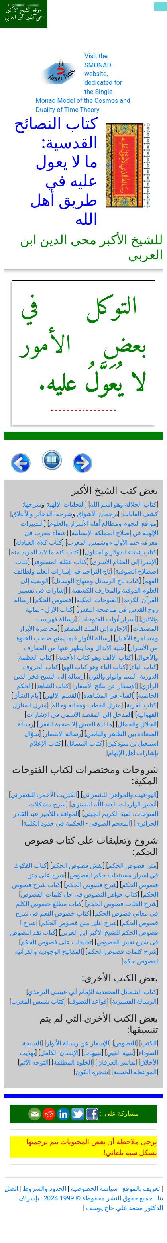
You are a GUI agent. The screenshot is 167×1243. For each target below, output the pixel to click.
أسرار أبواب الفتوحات (108, 619)
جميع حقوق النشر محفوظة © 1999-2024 (98, 1198)
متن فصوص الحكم (132, 865)
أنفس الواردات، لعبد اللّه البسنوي (114, 804)
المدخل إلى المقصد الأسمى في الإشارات (79, 714)
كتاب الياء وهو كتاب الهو (94, 667)
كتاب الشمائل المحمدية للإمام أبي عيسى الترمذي (92, 992)
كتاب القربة (141, 705)
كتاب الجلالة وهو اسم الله (123, 504)
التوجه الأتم (34, 1062)
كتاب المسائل (84, 743)
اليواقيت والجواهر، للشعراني (120, 795)
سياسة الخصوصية (94, 1188)
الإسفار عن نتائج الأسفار (105, 686)
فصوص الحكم (53, 600)
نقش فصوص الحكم (77, 865)
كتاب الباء (144, 667)
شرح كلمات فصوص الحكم (122, 951)
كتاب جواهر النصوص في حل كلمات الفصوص (79, 894)
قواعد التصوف (88, 1001)
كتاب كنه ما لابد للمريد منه (45, 552)
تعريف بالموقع (141, 1188)
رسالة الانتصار (62, 734)
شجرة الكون (91, 1072)
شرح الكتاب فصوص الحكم (122, 904)
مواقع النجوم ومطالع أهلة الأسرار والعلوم (103, 523)
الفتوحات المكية (97, 600)
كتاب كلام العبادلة (39, 542)
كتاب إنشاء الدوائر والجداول (120, 552)
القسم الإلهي (61, 695)
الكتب (149, 1043)
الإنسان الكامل (59, 1053)
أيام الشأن (26, 695)
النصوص (125, 1043)
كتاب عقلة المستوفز (60, 562)
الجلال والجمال (137, 724)
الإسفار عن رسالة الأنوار (77, 1043)
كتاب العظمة (36, 657)
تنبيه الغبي (120, 1053)
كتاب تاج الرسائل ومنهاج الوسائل (96, 581)
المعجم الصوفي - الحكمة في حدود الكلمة (76, 823)
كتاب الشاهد (53, 686)
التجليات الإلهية (65, 504)
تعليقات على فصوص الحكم (56, 942)
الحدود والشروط (44, 1188)
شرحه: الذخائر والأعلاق (42, 514)
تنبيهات (92, 1053)
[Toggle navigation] (160, 6)
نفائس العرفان (116, 1062)
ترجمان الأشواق (97, 514)
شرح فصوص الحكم (91, 885)
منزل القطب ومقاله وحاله (86, 705)
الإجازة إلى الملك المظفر (95, 628)
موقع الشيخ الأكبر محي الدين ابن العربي (24, 13)
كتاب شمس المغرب (37, 1001)
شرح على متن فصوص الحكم (79, 923)
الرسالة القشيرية (134, 1001)
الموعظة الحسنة (135, 1072)
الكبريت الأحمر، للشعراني (43, 795)
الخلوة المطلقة (72, 1062)
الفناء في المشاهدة (108, 695)
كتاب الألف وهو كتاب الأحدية (95, 657)
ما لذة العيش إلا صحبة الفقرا (75, 724)
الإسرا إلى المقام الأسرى (124, 562)
